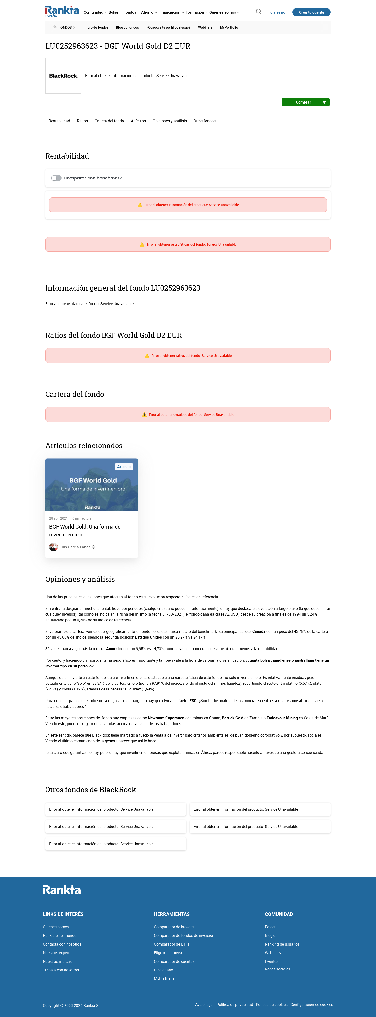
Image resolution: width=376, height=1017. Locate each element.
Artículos (138, 121)
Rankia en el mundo (59, 935)
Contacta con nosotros (62, 944)
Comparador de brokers (174, 926)
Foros (270, 926)
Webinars (273, 952)
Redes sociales (277, 969)
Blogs (270, 935)
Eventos (271, 961)
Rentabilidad (59, 121)
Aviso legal (204, 1004)
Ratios (82, 121)
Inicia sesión (277, 12)
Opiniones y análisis (170, 121)
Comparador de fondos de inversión (184, 935)
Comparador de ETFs (172, 944)
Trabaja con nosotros (61, 970)
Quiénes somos (56, 926)
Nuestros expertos (58, 952)
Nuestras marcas (57, 961)
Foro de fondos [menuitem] (97, 27)
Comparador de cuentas (174, 961)
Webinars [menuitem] (205, 27)
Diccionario (163, 970)
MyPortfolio (164, 978)
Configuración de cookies (311, 1004)
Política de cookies (272, 1004)
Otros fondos (205, 121)
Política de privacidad (235, 1004)
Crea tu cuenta (311, 12)
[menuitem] (95, 12)
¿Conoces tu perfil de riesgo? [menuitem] (168, 27)
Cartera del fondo (109, 121)
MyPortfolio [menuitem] (229, 27)
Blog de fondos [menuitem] (127, 27)
